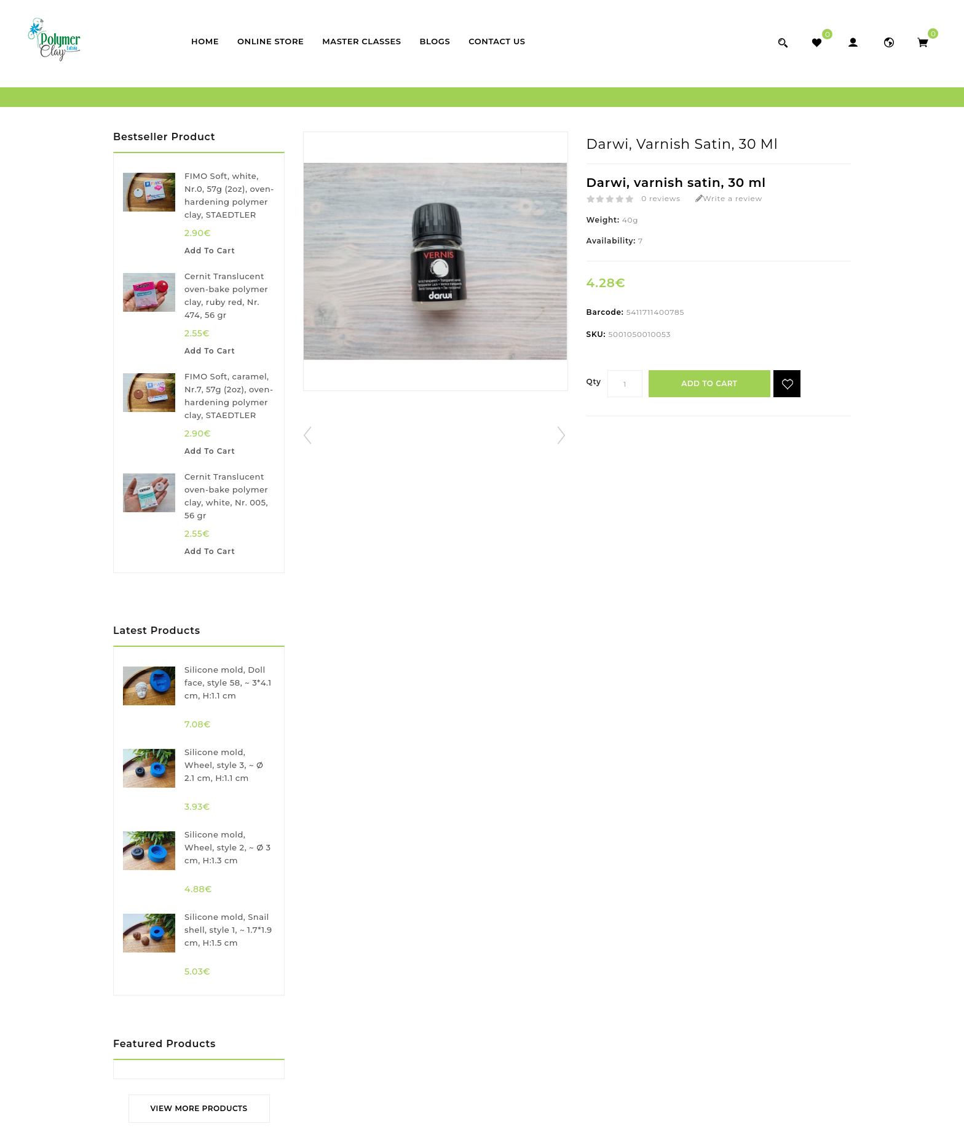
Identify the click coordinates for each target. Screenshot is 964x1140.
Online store (270, 41)
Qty (594, 381)
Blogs (435, 41)
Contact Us (496, 41)
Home (205, 41)
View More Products (199, 1108)
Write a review (728, 198)
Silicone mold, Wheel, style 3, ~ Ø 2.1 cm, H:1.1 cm (223, 765)
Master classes (361, 41)
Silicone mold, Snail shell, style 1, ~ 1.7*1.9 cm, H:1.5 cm (228, 930)
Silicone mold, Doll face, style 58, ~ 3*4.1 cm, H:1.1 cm (228, 682)
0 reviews (660, 198)
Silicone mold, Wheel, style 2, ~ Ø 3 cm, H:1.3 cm (227, 847)
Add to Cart (710, 383)
